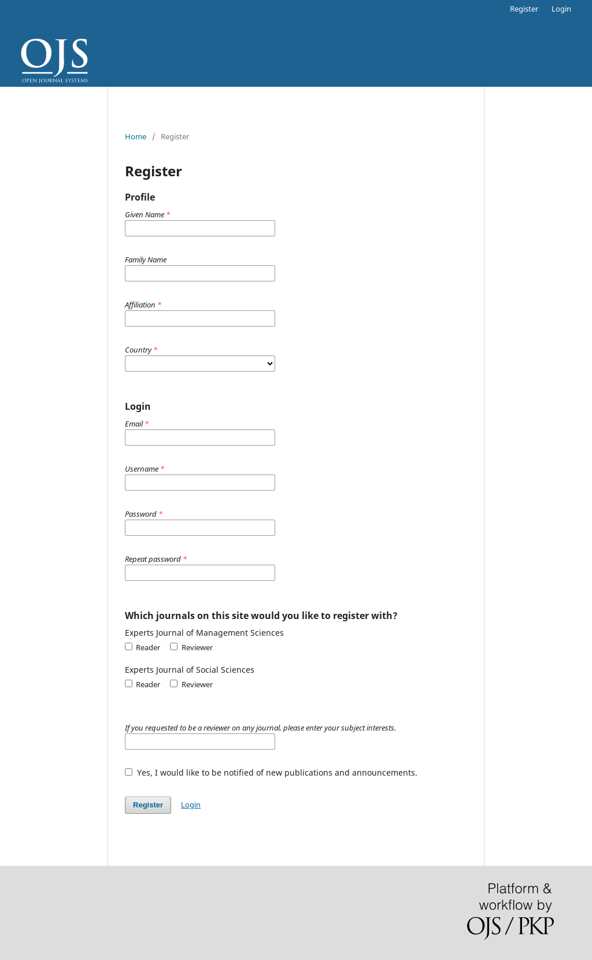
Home (135, 136)
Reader (142, 647)
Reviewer (191, 647)
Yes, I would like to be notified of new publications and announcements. (271, 772)
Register (524, 8)
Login (561, 8)
